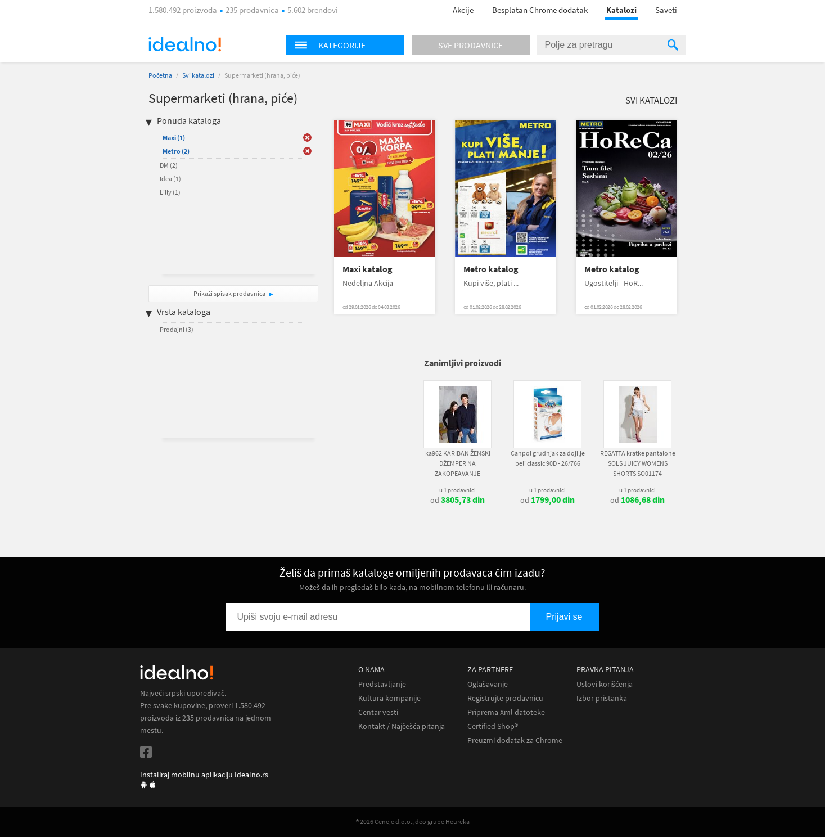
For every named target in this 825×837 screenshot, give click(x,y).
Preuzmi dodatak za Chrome (514, 740)
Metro (176, 151)
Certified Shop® (492, 726)
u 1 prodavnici (457, 490)
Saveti (666, 9)
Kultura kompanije (389, 698)
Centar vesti (378, 712)
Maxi (174, 137)
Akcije (463, 9)
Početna (160, 75)
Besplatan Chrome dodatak (540, 9)
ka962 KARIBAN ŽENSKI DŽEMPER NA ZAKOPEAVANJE (457, 463)
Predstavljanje (382, 684)
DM (169, 165)
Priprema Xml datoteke (506, 712)
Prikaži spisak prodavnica (229, 293)
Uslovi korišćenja (604, 684)
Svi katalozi (198, 75)
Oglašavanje (487, 684)
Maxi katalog (367, 269)
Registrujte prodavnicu (505, 698)
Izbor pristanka (601, 698)
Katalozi (621, 9)
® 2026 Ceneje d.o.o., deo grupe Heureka (413, 821)
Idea (170, 178)
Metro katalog (491, 269)
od (457, 500)
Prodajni (176, 329)
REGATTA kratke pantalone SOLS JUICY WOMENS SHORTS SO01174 (637, 463)
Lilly (170, 192)
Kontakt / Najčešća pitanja (401, 726)
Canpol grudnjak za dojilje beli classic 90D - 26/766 (548, 458)
